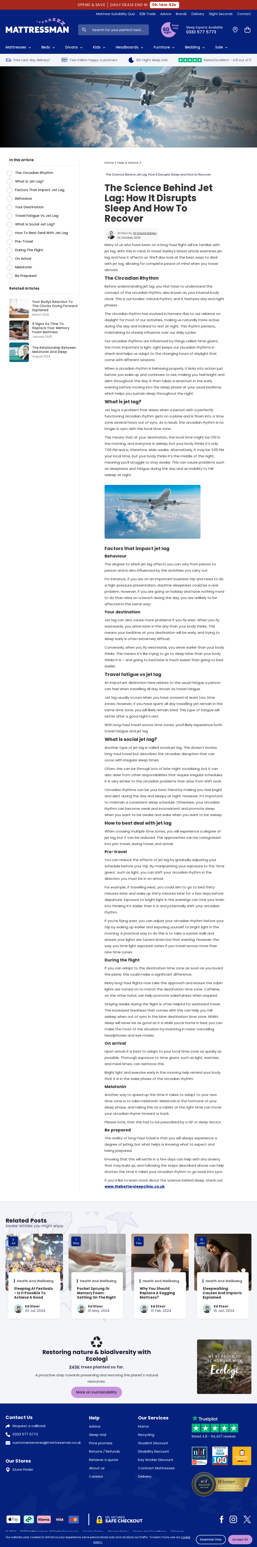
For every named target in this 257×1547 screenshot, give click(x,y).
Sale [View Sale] (222, 47)
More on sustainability (96, 1392)
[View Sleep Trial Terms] (169, 29)
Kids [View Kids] (99, 47)
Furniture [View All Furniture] (165, 47)
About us (97, 1468)
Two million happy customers (89, 60)
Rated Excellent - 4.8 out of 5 (214, 60)
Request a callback (29, 1425)
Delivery (144, 1476)
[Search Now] (84, 29)
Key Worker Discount (155, 1459)
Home (109, 162)
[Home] (37, 29)
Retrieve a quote (103, 1459)
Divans (74, 47)
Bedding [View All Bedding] (195, 47)
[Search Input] (119, 29)
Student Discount (153, 1443)
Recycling (146, 1434)
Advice (95, 1426)
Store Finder (23, 1469)
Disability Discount (153, 1451)
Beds (48, 47)
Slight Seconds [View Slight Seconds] (221, 14)
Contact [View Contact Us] (244, 14)
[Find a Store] (235, 29)
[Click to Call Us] (206, 29)
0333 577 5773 (25, 1434)
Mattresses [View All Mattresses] (19, 47)
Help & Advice (127, 162)
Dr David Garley (145, 233)
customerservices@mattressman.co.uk (47, 1442)
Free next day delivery (28, 60)
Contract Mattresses (156, 1468)
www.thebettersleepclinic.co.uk (135, 1186)
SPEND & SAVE (91, 4)
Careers (96, 1476)
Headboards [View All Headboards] (130, 47)
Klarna (143, 1426)
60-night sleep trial (147, 60)
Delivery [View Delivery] (197, 14)
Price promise (100, 1443)
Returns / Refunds (104, 1451)
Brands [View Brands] (181, 14)
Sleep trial (97, 1434)
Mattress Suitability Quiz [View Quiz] (115, 14)
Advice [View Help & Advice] (165, 14)
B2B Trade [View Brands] (148, 14)
